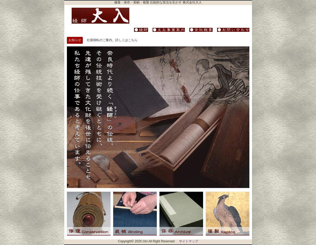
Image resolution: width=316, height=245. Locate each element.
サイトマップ (188, 241)
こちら (133, 40)
